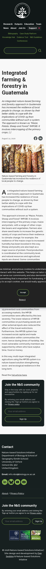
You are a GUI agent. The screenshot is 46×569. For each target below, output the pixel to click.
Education (29, 24)
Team (38, 24)
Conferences (22, 41)
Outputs (18, 24)
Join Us (21, 28)
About (13, 28)
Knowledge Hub (8, 37)
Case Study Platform (28, 33)
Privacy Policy (17, 493)
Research (8, 24)
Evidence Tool (22, 37)
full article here (19, 375)
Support (33, 28)
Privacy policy (14, 404)
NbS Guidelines (36, 37)
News (6, 28)
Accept (23, 292)
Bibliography (13, 33)
